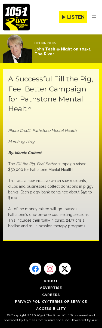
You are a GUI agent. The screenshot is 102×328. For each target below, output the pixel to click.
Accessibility (51, 309)
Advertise (51, 288)
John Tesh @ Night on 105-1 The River (63, 51)
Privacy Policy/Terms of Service (51, 302)
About (51, 281)
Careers (51, 295)
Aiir (94, 320)
